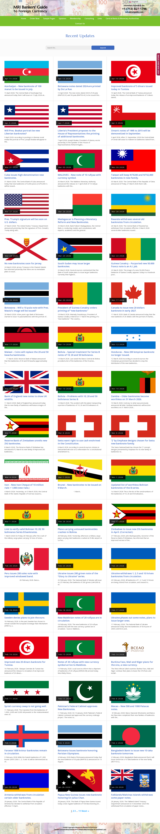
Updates (62, 18)
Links (100, 18)
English (133, 1)
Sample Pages (49, 18)
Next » (85, 810)
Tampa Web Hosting (85, 829)
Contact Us (80, 23)
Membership (75, 18)
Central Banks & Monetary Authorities (122, 18)
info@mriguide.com (134, 12)
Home (23, 18)
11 (79, 810)
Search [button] (103, 48)
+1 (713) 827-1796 (134, 9)
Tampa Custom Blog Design (64, 829)
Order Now (34, 18)
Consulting (89, 18)
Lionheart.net (101, 829)
